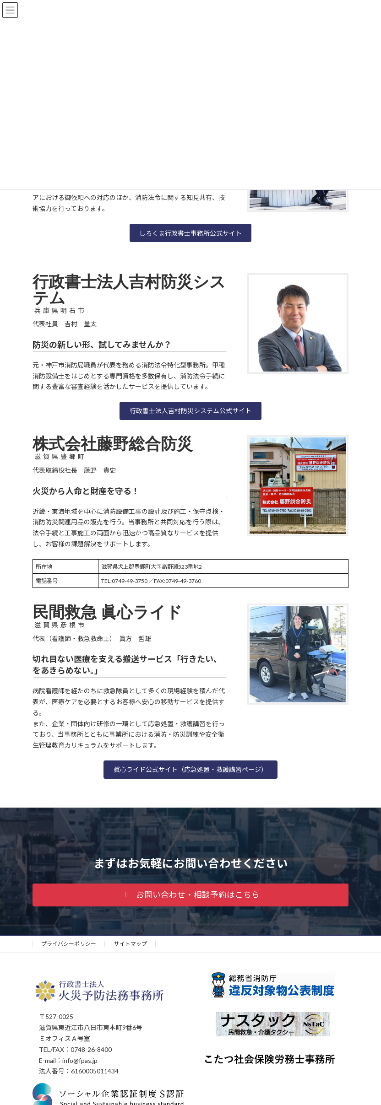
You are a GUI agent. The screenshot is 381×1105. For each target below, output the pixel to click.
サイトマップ (130, 943)
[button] (190, 411)
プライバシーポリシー (68, 943)
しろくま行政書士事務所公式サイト (190, 233)
